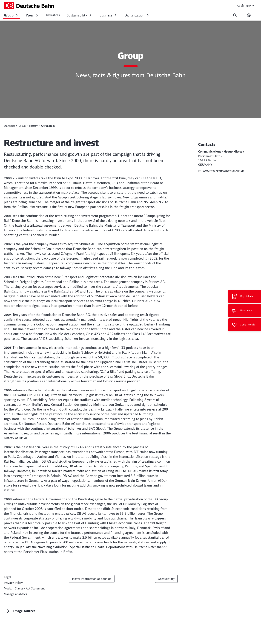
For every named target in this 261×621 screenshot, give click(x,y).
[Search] (235, 15)
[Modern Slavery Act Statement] (24, 588)
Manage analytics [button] (15, 594)
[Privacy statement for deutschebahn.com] (13, 583)
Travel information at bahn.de (91, 579)
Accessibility (166, 579)
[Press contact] (244, 310)
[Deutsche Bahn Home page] (29, 5)
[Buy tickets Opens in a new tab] (244, 296)
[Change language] (249, 15)
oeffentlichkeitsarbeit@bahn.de (221, 171)
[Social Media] (244, 324)
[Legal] (7, 577)
